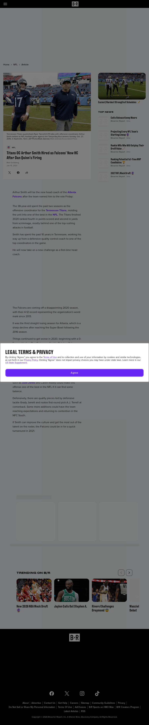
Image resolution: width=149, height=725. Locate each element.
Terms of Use (50, 357)
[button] (74, 373)
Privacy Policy (31, 360)
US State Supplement (16, 362)
